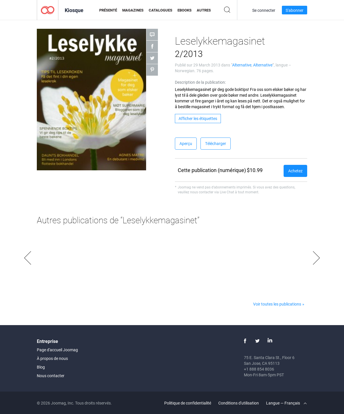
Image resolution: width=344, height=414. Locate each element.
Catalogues (160, 10)
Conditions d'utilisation (238, 403)
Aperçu (185, 143)
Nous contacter (50, 375)
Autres (204, 10)
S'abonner (294, 10)
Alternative (241, 65)
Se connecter (263, 10)
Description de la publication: (200, 82)
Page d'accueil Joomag (57, 349)
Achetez (295, 170)
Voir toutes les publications (277, 304)
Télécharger (215, 143)
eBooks (184, 10)
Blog (41, 367)
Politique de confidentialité (187, 403)
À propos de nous (52, 358)
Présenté (108, 10)
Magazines (133, 10)
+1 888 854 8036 (259, 369)
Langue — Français (286, 403)
